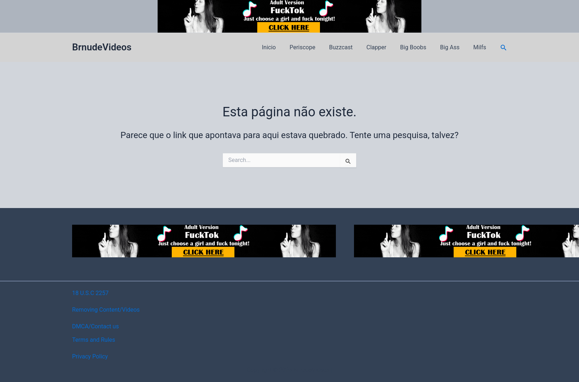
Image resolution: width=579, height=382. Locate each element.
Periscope (314, 47)
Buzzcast (350, 47)
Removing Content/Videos (106, 309)
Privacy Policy (90, 356)
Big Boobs (418, 47)
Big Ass (453, 47)
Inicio (283, 47)
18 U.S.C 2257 (90, 293)
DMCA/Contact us (95, 326)
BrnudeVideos (102, 47)
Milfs (480, 47)
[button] (503, 47)
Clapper (384, 47)
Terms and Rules (93, 339)
